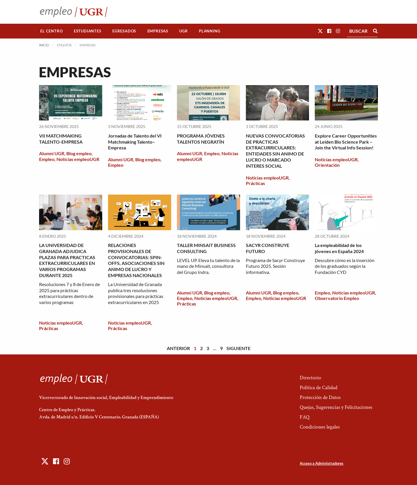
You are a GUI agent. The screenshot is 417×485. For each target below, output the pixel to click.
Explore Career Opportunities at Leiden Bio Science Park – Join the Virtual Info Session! (346, 142)
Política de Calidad (318, 387)
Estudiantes (87, 31)
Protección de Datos (320, 397)
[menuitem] (51, 31)
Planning (209, 31)
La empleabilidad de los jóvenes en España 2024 (339, 248)
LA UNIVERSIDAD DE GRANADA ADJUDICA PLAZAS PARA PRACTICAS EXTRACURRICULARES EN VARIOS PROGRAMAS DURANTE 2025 (67, 260)
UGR (183, 31)
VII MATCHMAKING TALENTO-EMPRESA (61, 138)
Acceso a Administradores (321, 463)
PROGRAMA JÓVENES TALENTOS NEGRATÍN (201, 138)
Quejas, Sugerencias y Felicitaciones (336, 407)
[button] (320, 30)
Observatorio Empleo (337, 298)
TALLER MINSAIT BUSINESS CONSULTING (206, 248)
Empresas (157, 31)
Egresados (124, 31)
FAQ (305, 417)
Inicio (44, 45)
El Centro (51, 31)
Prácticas (255, 183)
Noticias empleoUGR (77, 159)
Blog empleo (79, 153)
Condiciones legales (320, 427)
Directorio (310, 377)
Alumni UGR (51, 153)
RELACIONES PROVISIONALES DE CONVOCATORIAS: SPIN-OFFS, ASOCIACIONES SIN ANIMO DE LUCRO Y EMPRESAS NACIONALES (136, 260)
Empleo (46, 159)
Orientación (327, 165)
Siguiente (238, 348)
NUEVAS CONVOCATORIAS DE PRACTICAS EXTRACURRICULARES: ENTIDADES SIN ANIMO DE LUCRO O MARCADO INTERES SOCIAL (275, 151)
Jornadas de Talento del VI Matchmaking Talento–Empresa (135, 142)
